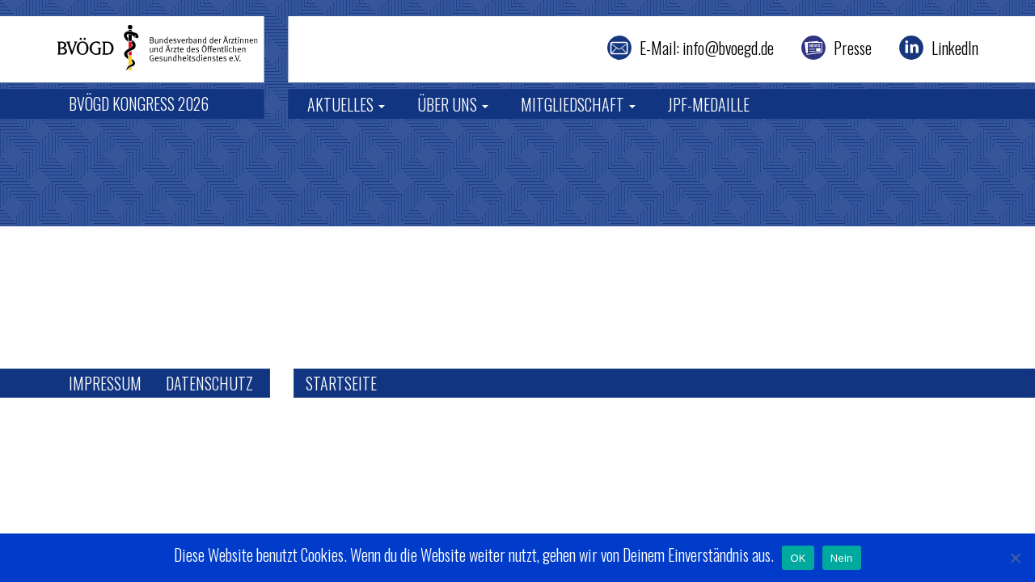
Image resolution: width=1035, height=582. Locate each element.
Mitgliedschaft (578, 104)
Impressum (105, 383)
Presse (853, 48)
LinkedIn (955, 48)
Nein (841, 558)
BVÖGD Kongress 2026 (139, 103)
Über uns (452, 104)
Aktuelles (346, 104)
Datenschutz (209, 383)
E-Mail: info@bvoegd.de (707, 48)
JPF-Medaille (709, 104)
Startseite (341, 383)
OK (797, 558)
